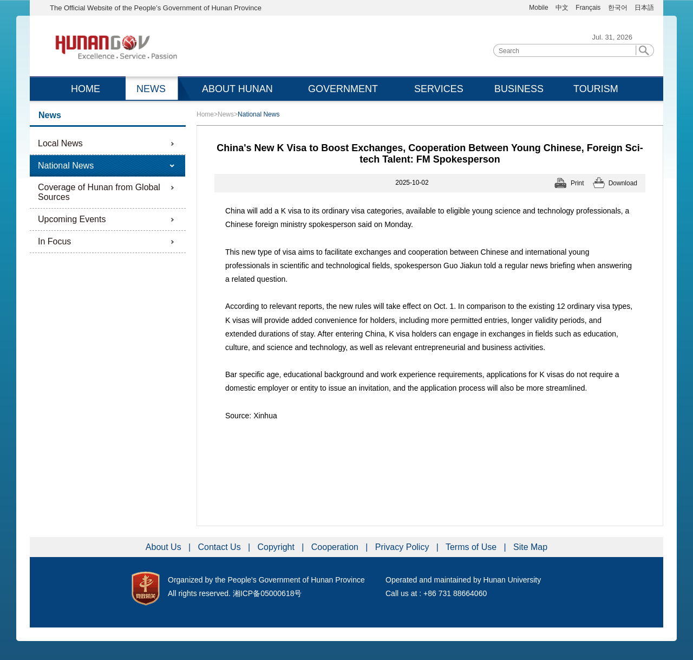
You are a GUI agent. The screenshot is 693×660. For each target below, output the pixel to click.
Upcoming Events (72, 219)
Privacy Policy (403, 547)
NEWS (151, 88)
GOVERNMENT (343, 88)
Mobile (538, 7)
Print (577, 183)
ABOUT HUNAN (237, 88)
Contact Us (221, 547)
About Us (165, 547)
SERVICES (438, 88)
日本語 (644, 7)
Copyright (277, 547)
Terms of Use (472, 547)
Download (623, 183)
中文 (561, 7)
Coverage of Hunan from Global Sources (99, 192)
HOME (85, 88)
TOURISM (595, 88)
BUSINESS (519, 88)
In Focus (54, 241)
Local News (60, 143)
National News (66, 165)
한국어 (617, 7)
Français (589, 7)
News (226, 114)
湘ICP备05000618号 (267, 593)
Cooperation (336, 547)
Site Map (530, 547)
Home (205, 114)
